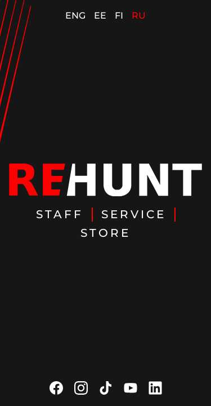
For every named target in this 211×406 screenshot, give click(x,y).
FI (119, 15)
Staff (59, 214)
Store (105, 233)
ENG (75, 15)
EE (100, 15)
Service (133, 214)
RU (139, 15)
